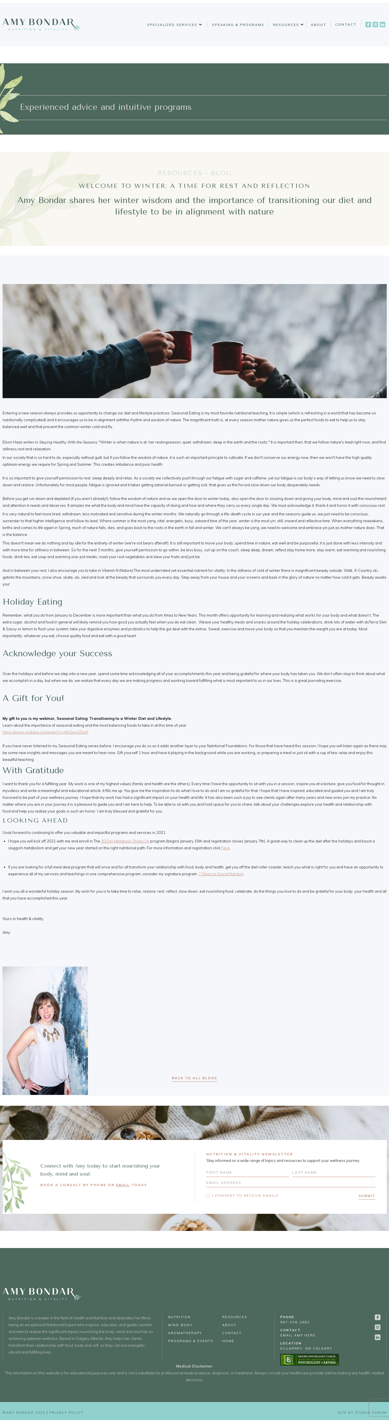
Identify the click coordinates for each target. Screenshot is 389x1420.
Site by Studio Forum (362, 1413)
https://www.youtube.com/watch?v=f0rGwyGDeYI (45, 732)
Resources (286, 25)
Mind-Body (180, 1325)
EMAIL (123, 1185)
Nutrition (179, 1317)
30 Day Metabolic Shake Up (125, 841)
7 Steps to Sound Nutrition (221, 874)
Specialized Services (172, 25)
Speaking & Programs (238, 25)
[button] (173, 25)
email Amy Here (298, 1332)
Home (228, 1341)
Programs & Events (190, 1341)
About (318, 25)
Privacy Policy (66, 1413)
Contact (346, 24)
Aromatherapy (185, 1333)
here (225, 848)
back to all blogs (194, 1078)
